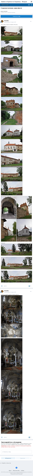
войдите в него (14, 444)
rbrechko (5, 11)
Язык (10, 470)
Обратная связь (16, 470)
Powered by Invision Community (16, 474)
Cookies (22, 470)
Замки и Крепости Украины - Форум (14, 2)
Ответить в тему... (6, 451)
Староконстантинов (11, 12)
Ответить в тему (16, 16)
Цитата (5, 285)
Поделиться (8, 458)
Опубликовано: (10, 22)
